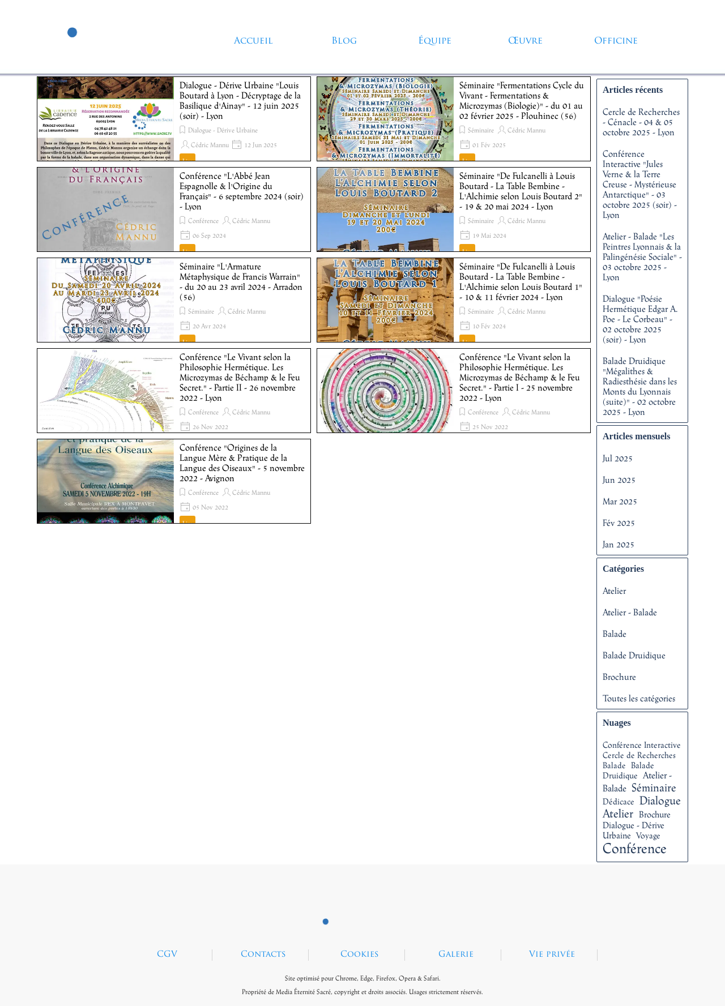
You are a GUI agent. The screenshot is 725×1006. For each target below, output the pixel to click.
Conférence (203, 221)
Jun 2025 (619, 479)
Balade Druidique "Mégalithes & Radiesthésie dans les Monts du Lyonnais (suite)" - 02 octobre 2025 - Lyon (640, 386)
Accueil (253, 41)
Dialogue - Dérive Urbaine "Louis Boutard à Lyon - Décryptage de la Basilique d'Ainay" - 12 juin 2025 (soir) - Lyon (240, 100)
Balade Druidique (634, 655)
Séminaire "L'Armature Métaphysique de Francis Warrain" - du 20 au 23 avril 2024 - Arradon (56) (241, 281)
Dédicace (618, 801)
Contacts (263, 955)
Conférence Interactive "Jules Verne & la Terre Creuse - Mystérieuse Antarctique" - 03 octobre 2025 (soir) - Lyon (640, 184)
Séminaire (481, 130)
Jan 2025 (618, 544)
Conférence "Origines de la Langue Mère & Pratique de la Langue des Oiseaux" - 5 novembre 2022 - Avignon (242, 462)
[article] (174, 118)
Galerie (456, 955)
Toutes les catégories (639, 698)
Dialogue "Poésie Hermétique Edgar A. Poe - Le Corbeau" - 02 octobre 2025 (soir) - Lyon (640, 318)
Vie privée (552, 955)
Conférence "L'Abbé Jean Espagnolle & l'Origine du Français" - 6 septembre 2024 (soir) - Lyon (242, 190)
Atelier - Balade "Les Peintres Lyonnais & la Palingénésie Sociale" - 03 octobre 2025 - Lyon (642, 256)
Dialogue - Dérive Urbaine (223, 130)
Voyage (648, 835)
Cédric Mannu (210, 145)
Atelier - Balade (630, 612)
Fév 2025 (619, 522)
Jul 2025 (618, 458)
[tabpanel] (362, 984)
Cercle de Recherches (639, 755)
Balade (614, 633)
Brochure (619, 676)
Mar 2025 (620, 501)
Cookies (359, 955)
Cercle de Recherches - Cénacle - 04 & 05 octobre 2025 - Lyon (641, 121)
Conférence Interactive (642, 745)
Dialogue (660, 800)
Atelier (614, 590)
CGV (167, 955)
